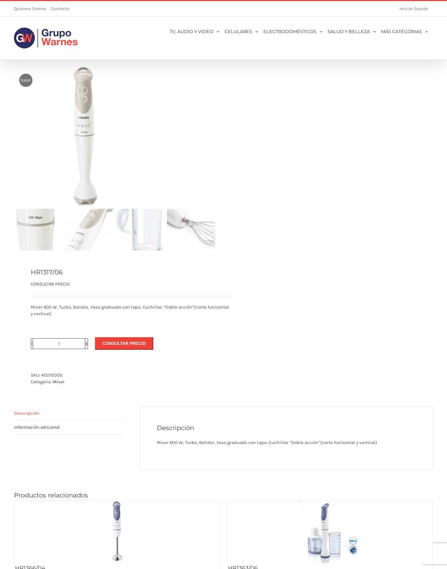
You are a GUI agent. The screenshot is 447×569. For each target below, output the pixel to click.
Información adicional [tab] (37, 427)
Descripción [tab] (26, 413)
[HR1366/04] (117, 532)
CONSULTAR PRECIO (124, 343)
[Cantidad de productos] (59, 344)
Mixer (59, 381)
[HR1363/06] (330, 532)
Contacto (60, 8)
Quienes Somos (30, 8)
